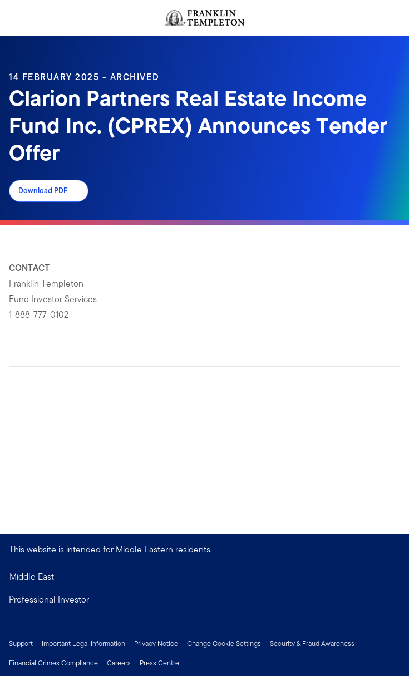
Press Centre (159, 663)
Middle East (31, 576)
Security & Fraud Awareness (312, 643)
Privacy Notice (156, 643)
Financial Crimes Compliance (53, 663)
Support (21, 643)
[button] (204, 599)
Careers (119, 663)
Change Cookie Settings (224, 643)
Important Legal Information (83, 643)
